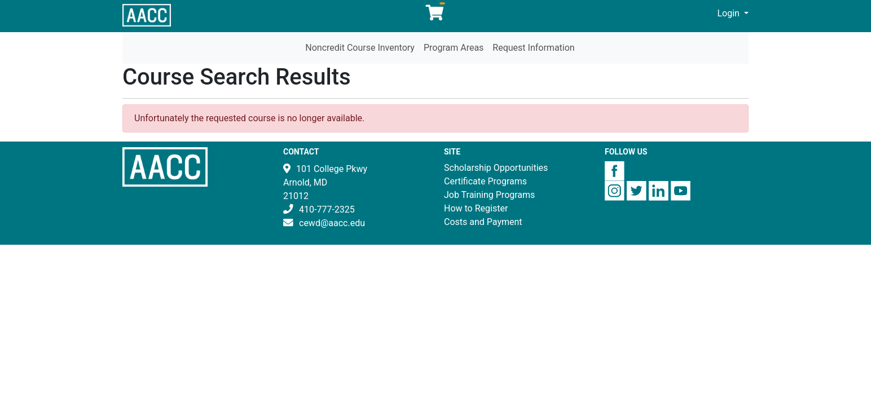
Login (730, 13)
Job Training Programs (489, 194)
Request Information (533, 47)
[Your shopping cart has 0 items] (435, 15)
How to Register (476, 208)
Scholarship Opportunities (496, 167)
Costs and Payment (483, 222)
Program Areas (453, 47)
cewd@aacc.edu (332, 223)
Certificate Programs (485, 181)
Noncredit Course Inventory (360, 47)
